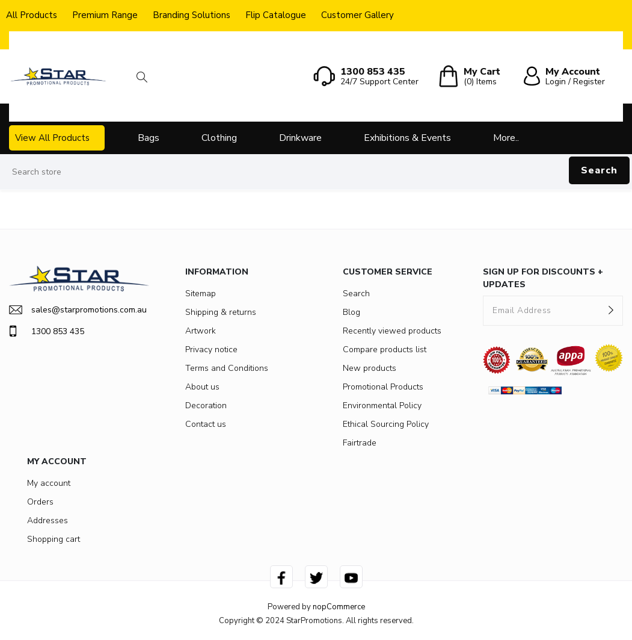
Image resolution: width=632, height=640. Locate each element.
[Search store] (316, 172)
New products (369, 368)
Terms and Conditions (226, 368)
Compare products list (384, 349)
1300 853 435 (46, 331)
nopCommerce (339, 606)
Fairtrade (359, 443)
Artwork (200, 331)
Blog (351, 312)
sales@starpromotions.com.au (78, 309)
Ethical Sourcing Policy (386, 424)
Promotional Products (383, 387)
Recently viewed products (392, 331)
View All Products (52, 138)
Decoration (206, 405)
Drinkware (300, 137)
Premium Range (105, 15)
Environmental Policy (382, 405)
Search (599, 170)
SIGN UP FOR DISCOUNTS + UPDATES (543, 278)
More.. (506, 137)
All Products (31, 15)
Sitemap (200, 293)
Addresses (47, 520)
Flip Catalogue (275, 15)
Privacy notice (211, 349)
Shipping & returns (220, 312)
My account (48, 483)
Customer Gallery (357, 15)
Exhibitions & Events (407, 137)
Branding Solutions (191, 15)
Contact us (205, 424)
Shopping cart (53, 539)
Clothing (219, 137)
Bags (148, 137)
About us (202, 387)
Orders (40, 502)
